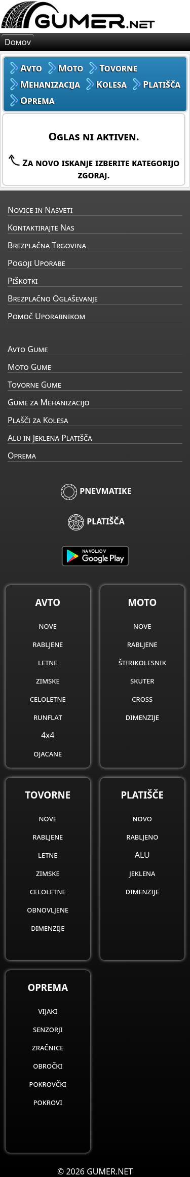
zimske (48, 680)
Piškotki (22, 280)
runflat (47, 717)
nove (48, 625)
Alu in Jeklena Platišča (50, 437)
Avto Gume (28, 349)
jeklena (142, 873)
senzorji (48, 1029)
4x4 (47, 735)
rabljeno (142, 836)
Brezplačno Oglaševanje (53, 298)
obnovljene (47, 909)
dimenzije (142, 717)
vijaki (47, 1010)
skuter (142, 680)
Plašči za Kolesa (38, 420)
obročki (47, 1065)
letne (47, 662)
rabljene (47, 644)
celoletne (48, 698)
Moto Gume (29, 366)
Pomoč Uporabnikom (46, 316)
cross (142, 698)
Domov (18, 42)
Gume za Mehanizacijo (49, 402)
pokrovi (47, 1102)
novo (142, 818)
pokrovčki (47, 1083)
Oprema (22, 455)
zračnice (47, 1047)
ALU (142, 854)
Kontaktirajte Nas (41, 227)
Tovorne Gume (34, 384)
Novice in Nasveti (40, 209)
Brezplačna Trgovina (47, 245)
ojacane (47, 753)
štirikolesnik (142, 662)
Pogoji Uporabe (36, 263)
